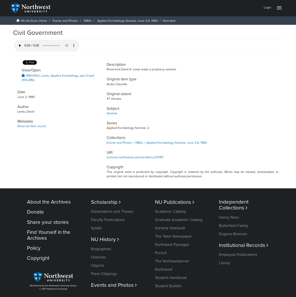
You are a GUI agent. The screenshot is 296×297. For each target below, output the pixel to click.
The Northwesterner (172, 261)
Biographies (101, 248)
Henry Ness (229, 217)
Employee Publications (238, 254)
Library (224, 262)
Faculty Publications (107, 219)
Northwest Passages (172, 244)
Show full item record (31, 126)
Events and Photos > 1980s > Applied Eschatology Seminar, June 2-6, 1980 (157, 143)
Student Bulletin (168, 286)
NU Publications (174, 202)
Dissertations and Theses (112, 211)
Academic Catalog (170, 211)
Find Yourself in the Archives (48, 235)
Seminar (112, 113)
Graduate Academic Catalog (178, 219)
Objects (97, 265)
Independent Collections (234, 205)
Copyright (38, 258)
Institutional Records (243, 245)
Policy (33, 248)
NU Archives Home (34, 21)
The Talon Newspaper (173, 236)
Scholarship (106, 202)
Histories (98, 257)
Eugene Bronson (233, 233)
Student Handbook (171, 277)
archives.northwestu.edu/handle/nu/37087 (135, 157)
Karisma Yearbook (170, 228)
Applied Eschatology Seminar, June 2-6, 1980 (127, 21)
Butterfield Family (233, 225)
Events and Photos (65, 21)
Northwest (163, 269)
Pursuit (160, 252)
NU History (105, 239)
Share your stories (48, 222)
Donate (35, 212)
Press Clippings (104, 273)
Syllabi (96, 228)
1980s (88, 21)
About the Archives (49, 202)
